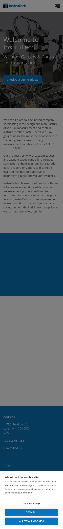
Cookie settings (31, 503)
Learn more (26, 492)
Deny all (31, 512)
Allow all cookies (31, 521)
